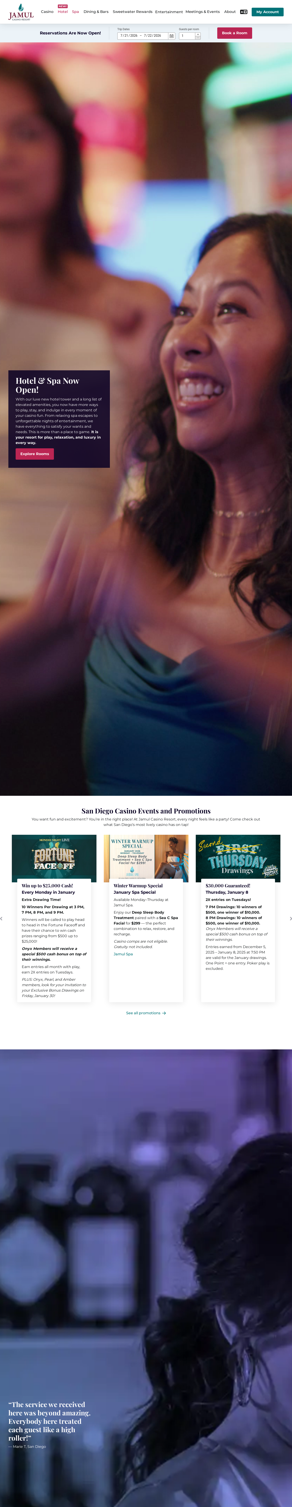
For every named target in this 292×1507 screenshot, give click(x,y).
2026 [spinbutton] (133, 35)
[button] (198, 34)
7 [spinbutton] (121, 35)
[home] (21, 11)
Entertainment (169, 12)
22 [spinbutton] (150, 35)
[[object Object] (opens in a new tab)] (238, 858)
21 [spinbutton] (126, 35)
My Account (267, 12)
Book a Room (234, 33)
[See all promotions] (146, 1013)
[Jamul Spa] (123, 954)
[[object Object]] (146, 858)
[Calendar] (171, 36)
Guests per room (189, 29)
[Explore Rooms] (35, 454)
